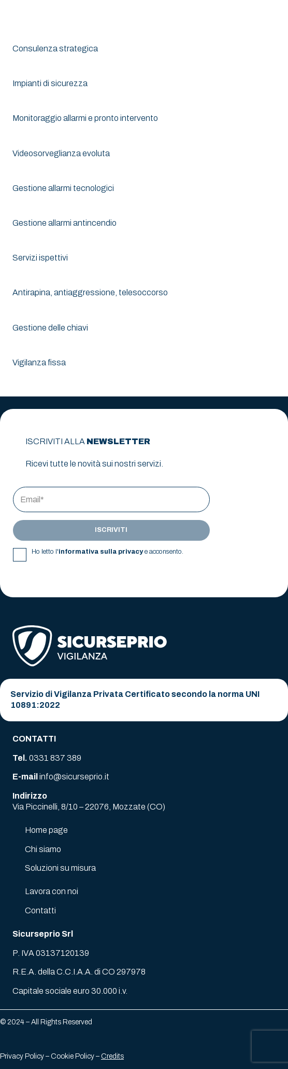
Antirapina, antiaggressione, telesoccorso (90, 292)
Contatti (40, 910)
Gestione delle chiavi (50, 327)
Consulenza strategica (55, 48)
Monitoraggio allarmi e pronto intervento (85, 118)
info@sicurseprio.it (74, 776)
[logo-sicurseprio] (47, 15)
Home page (46, 830)
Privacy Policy (22, 1056)
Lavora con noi (51, 891)
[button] (273, 15)
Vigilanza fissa (39, 362)
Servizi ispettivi (40, 257)
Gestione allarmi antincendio (64, 222)
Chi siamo (43, 849)
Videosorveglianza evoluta (61, 153)
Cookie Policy (72, 1056)
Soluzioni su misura (60, 868)
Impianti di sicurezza (50, 83)
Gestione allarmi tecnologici (63, 188)
